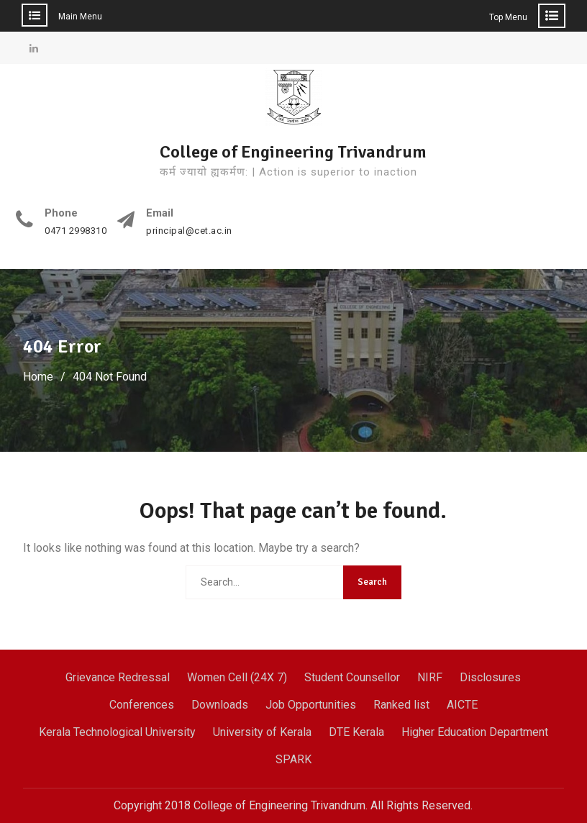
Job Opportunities (310, 704)
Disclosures (490, 677)
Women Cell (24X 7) (237, 677)
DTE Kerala (356, 732)
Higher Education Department (474, 732)
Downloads (219, 704)
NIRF (429, 677)
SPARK (293, 759)
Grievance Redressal (117, 677)
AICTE (462, 704)
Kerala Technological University (117, 732)
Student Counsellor (352, 677)
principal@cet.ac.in (189, 231)
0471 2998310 (75, 231)
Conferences (141, 704)
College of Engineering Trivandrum (293, 152)
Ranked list (401, 704)
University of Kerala (262, 732)
